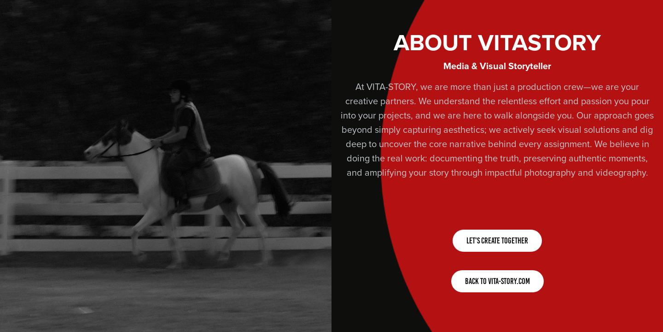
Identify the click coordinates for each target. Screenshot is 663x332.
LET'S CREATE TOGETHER (497, 240)
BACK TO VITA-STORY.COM (497, 281)
